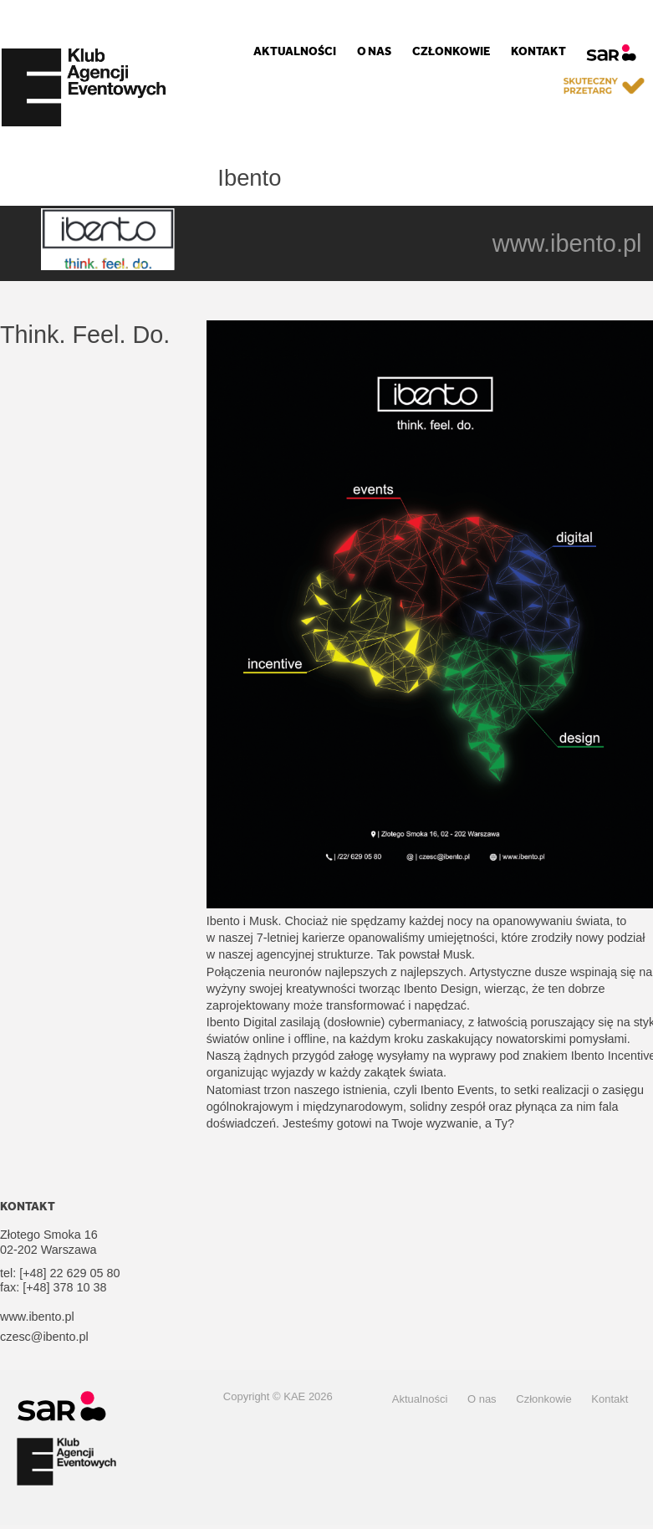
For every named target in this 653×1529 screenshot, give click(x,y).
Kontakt (538, 51)
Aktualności (294, 51)
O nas (374, 51)
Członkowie (451, 51)
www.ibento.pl (567, 243)
